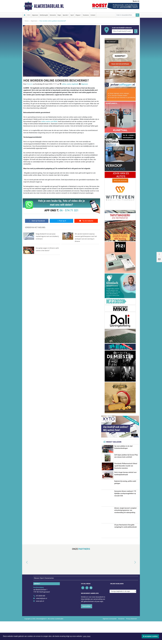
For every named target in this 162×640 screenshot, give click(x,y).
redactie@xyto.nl (41, 617)
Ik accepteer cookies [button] (150, 636)
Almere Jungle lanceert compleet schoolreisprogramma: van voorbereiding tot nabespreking (125, 529)
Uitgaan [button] (78, 15)
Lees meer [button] (87, 636)
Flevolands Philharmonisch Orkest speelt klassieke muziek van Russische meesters (125, 473)
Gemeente (53, 15)
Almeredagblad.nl (49, 6)
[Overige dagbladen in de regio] (123, 610)
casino (69, 84)
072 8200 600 (40, 614)
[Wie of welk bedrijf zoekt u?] (122, 31)
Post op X (61, 221)
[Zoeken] (137, 15)
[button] (24, 581)
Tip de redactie (86, 221)
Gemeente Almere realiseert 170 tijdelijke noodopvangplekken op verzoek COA (125, 512)
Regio (59, 15)
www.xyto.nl (40, 620)
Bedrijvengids (44, 15)
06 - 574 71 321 (69, 210)
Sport (72, 15)
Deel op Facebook (37, 221)
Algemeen (35, 15)
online (64, 84)
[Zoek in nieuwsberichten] (126, 15)
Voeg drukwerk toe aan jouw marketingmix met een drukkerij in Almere (47, 236)
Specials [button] (65, 15)
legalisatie (75, 84)
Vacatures (86, 15)
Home (27, 21)
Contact (93, 15)
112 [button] (28, 15)
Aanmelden (86, 625)
